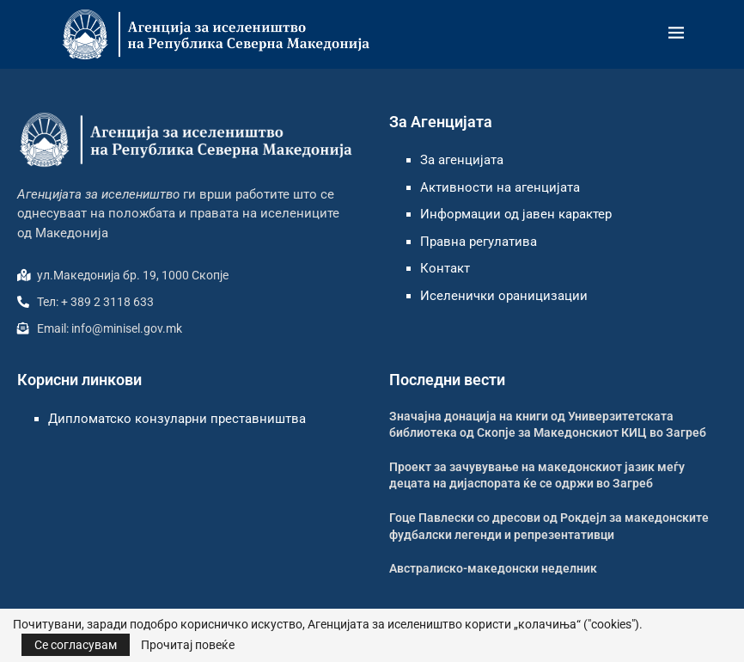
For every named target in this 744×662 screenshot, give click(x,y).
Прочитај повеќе (188, 645)
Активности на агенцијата (500, 187)
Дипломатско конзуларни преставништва (177, 418)
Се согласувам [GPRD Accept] (75, 645)
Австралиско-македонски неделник (493, 568)
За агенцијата (461, 160)
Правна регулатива (478, 241)
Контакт (445, 268)
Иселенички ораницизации (504, 295)
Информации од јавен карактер (516, 214)
